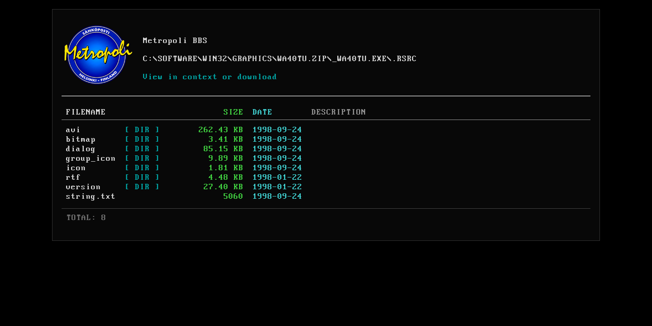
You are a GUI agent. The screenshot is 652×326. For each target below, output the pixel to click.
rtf (73, 177)
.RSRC (404, 58)
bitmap (81, 139)
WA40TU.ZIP (302, 58)
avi (73, 129)
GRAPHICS (253, 58)
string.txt (91, 196)
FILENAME (86, 112)
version (83, 187)
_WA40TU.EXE (359, 58)
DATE (263, 112)
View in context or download (210, 77)
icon (76, 168)
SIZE (234, 112)
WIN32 (215, 58)
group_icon (91, 158)
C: (148, 58)
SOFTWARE (178, 58)
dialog (81, 148)
